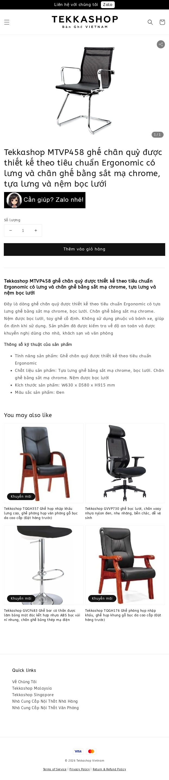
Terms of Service (54, 769)
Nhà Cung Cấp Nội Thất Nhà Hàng (45, 701)
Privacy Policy (79, 769)
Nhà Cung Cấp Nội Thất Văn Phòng (45, 708)
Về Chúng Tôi (24, 682)
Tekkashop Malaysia (32, 688)
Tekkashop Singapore (33, 695)
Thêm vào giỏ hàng (84, 249)
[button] (7, 22)
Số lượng (12, 220)
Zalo (107, 4)
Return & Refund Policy (109, 769)
